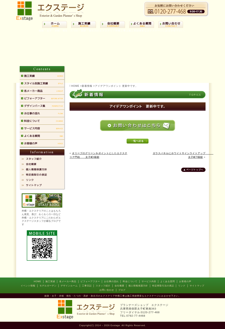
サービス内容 (149, 281)
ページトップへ (194, 169)
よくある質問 (167, 281)
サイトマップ (197, 285)
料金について (130, 281)
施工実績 (50, 281)
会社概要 (119, 285)
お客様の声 (185, 281)
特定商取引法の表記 (163, 285)
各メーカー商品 (67, 281)
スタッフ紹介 (103, 285)
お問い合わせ (106, 290)
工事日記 (87, 285)
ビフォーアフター (90, 281)
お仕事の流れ (111, 281)
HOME (37, 281)
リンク (181, 285)
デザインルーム (69, 285)
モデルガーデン (48, 285)
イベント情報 (28, 285)
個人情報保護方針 (138, 285)
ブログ (122, 290)
